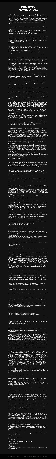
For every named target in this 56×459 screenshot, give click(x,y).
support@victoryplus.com (36, 94)
